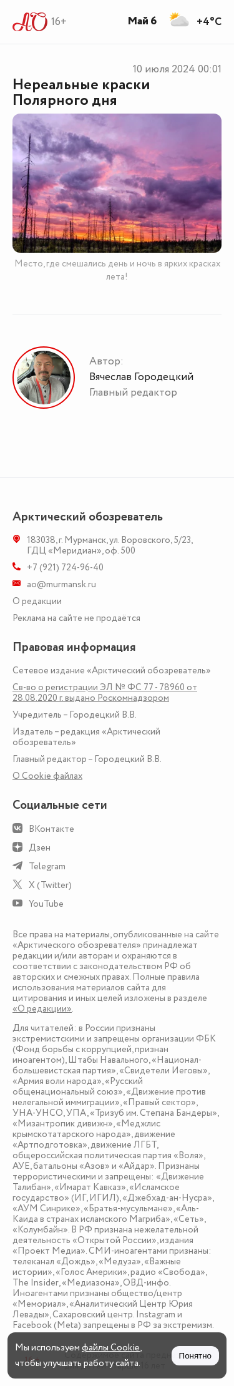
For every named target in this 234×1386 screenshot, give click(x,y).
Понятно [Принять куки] (195, 1355)
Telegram (47, 866)
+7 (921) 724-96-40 (65, 567)
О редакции (37, 601)
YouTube (46, 904)
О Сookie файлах (47, 776)
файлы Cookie (111, 1347)
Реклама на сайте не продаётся (76, 618)
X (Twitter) (50, 885)
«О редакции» (42, 1008)
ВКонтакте (51, 829)
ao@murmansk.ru (61, 584)
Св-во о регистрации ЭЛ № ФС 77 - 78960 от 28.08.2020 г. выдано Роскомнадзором (104, 692)
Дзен (40, 847)
